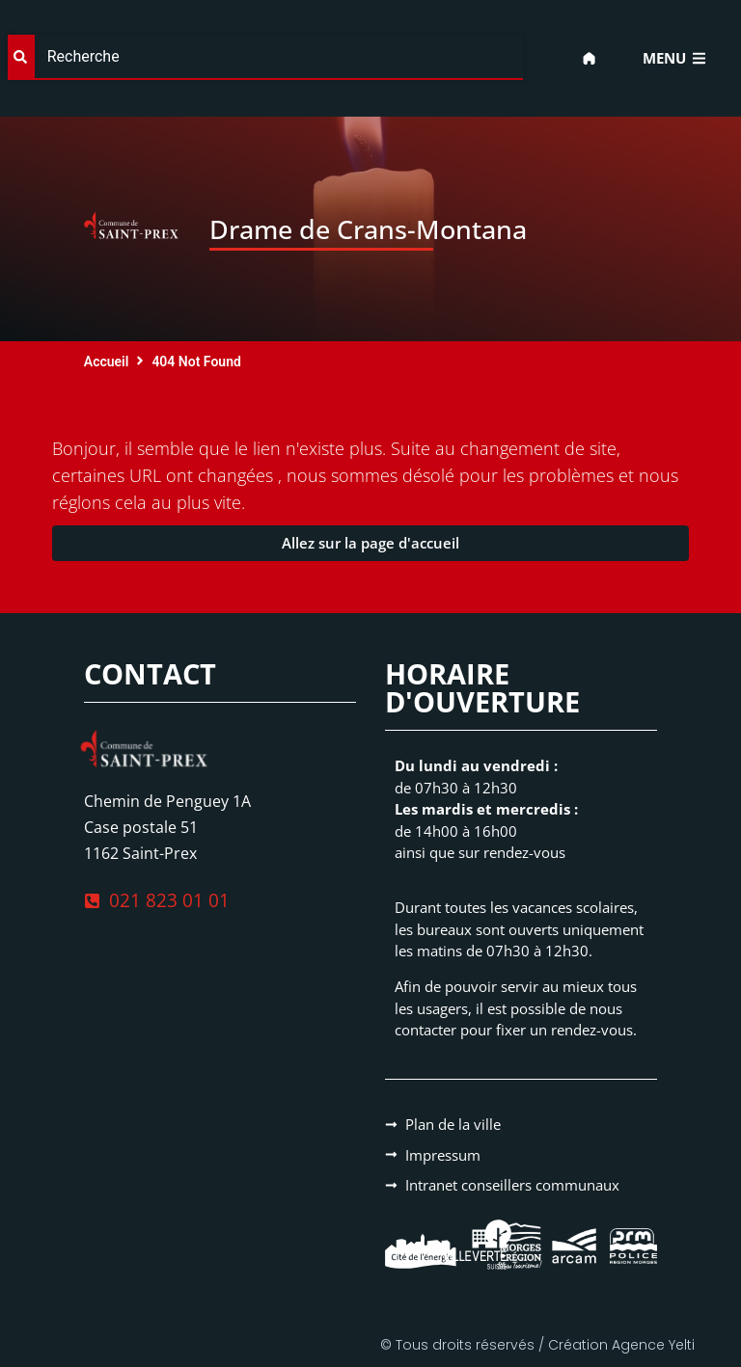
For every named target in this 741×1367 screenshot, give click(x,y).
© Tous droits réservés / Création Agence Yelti (537, 1344)
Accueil (106, 361)
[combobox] (265, 57)
